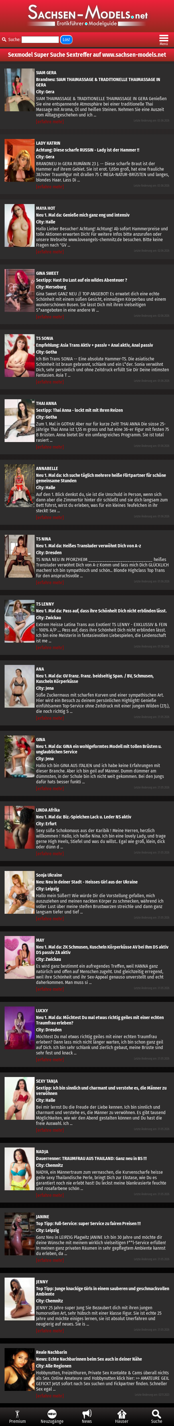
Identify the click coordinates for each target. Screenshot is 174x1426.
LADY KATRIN (48, 143)
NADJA (42, 1151)
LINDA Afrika (48, 810)
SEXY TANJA (47, 1081)
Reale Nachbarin (51, 1352)
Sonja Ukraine (49, 875)
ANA (40, 669)
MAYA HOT (45, 208)
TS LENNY (45, 604)
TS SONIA (44, 338)
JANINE (42, 1216)
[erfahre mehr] (50, 121)
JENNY (42, 1281)
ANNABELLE (47, 468)
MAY (40, 940)
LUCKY (42, 1010)
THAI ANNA (46, 403)
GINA (40, 739)
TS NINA (43, 539)
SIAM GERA (46, 72)
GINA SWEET (47, 273)
